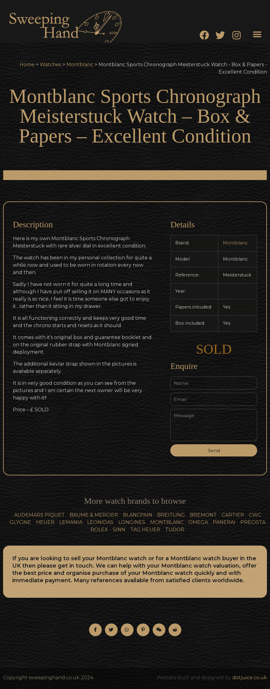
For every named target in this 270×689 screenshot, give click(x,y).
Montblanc (79, 64)
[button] (257, 34)
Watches (50, 64)
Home (27, 64)
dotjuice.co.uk (249, 677)
